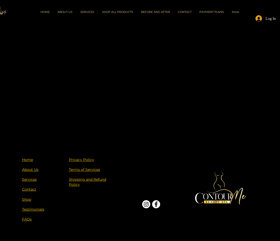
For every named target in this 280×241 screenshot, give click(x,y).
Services (29, 179)
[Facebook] (156, 204)
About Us (30, 169)
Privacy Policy (81, 159)
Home (27, 159)
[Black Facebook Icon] (237, 225)
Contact (29, 189)
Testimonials (33, 209)
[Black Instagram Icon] (245, 225)
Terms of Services (84, 169)
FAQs (27, 219)
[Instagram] (146, 204)
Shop (26, 199)
